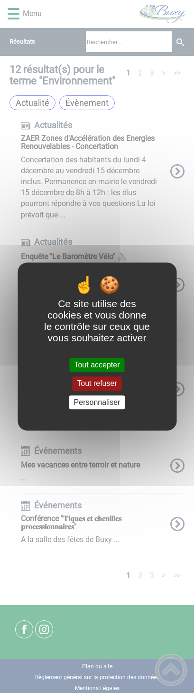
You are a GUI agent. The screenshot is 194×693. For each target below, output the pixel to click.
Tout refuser (97, 384)
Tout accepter (97, 365)
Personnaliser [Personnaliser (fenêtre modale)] (97, 402)
